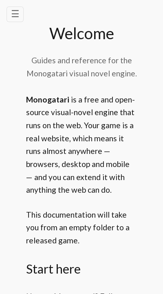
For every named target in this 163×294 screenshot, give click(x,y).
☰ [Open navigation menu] (15, 14)
